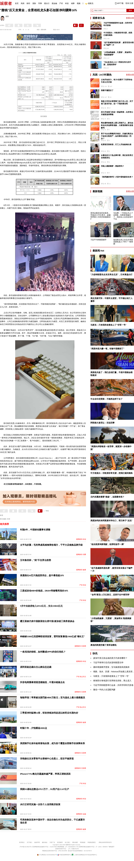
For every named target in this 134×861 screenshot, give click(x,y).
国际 (34, 3)
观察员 (89, 3)
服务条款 (44, 842)
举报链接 (82, 842)
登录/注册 (129, 3)
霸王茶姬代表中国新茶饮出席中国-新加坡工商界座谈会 (47, 621)
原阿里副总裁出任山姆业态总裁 (35, 667)
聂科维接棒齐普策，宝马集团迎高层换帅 (111, 667)
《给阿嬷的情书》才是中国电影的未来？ (117, 177)
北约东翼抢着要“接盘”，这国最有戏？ (107, 497)
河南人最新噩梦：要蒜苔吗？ (112, 166)
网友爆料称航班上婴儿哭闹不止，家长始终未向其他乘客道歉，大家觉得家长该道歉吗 (117, 125)
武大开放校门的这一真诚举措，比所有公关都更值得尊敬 (117, 113)
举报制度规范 (92, 842)
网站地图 (75, 842)
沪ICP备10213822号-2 (26, 847)
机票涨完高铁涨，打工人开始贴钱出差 (116, 144)
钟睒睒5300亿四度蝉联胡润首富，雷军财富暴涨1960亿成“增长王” (52, 636)
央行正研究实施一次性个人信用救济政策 (40, 804)
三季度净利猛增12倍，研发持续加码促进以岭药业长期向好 (49, 712)
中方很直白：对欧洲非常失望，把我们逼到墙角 (118, 34)
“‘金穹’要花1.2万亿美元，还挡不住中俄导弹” (110, 594)
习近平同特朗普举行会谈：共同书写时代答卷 (118, 24)
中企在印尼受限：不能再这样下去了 (106, 399)
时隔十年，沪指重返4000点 (33, 728)
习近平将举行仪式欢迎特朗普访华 (108, 662)
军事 (40, 3)
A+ (28, 29)
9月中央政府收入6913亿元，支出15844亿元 (41, 606)
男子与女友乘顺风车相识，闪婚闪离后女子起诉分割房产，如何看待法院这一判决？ (117, 136)
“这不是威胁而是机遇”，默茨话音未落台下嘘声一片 (119, 43)
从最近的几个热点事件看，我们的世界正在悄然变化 (117, 156)
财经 (28, 3)
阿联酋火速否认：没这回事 (102, 423)
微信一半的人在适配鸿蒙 (104, 689)
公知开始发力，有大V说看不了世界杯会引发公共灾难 (116, 81)
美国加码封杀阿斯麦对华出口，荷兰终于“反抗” (111, 520)
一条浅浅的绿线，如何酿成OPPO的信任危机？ (43, 651)
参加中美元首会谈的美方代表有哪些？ (110, 658)
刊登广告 (52, 842)
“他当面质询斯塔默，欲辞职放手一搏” (107, 544)
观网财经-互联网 (80, 646)
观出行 (46, 3)
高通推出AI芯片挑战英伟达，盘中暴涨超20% (42, 575)
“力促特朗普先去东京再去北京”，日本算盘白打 (111, 274)
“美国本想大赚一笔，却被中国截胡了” (107, 348)
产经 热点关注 (81, 677)
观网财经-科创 (81, 539)
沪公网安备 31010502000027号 (47, 855)
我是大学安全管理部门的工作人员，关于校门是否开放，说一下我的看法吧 (117, 102)
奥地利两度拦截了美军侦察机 (103, 645)
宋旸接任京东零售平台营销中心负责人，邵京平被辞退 (47, 758)
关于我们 (29, 842)
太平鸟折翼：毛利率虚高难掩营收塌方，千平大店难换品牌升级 (51, 545)
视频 (78, 3)
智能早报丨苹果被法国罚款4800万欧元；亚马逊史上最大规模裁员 (52, 697)
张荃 (7, 16)
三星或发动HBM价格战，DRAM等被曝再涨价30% (44, 590)
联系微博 (60, 842)
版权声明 (37, 842)
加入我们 (67, 842)
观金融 (54, 3)
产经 (61, 3)
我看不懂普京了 (107, 90)
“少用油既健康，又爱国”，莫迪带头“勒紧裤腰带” (118, 53)
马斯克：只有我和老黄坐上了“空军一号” (108, 325)
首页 (17, 3)
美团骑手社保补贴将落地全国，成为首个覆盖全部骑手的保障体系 (52, 743)
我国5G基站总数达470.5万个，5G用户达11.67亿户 (44, 789)
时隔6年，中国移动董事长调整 (35, 529)
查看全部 (130, 18)
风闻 (22, 3)
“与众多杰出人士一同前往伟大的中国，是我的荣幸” (117, 63)
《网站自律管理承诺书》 (105, 842)
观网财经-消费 (81, 554)
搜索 (130, 10)
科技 (67, 3)
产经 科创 (82, 585)
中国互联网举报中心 (64, 855)
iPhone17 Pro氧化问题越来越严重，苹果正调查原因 (45, 774)
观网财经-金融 (81, 814)
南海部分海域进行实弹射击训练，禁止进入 (112, 680)
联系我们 (22, 842)
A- (23, 29)
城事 (73, 3)
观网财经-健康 (81, 570)
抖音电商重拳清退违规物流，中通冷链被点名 (42, 682)
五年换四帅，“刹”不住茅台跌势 (35, 560)
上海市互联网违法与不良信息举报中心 (84, 855)
